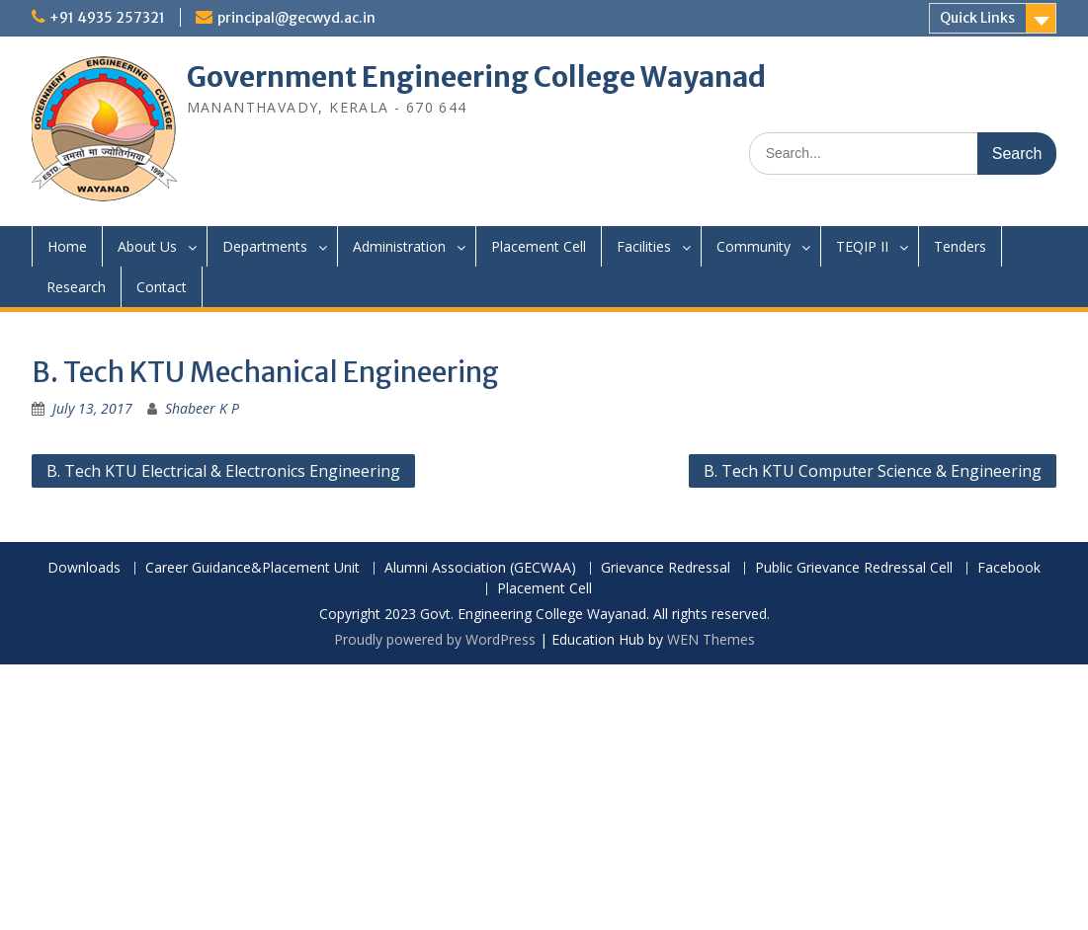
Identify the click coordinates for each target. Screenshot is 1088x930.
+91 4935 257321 (107, 18)
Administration (399, 246)
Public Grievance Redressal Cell (854, 568)
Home (67, 246)
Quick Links (977, 18)
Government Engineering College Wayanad (476, 77)
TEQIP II (862, 246)
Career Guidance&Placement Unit (252, 568)
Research (76, 286)
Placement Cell (538, 246)
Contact (161, 286)
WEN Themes (711, 639)
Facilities (644, 246)
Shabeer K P (202, 408)
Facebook (1009, 568)
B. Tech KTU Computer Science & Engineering (873, 471)
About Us (147, 246)
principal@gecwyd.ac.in (296, 18)
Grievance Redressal (665, 568)
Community (753, 246)
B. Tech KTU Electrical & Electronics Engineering (223, 471)
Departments (264, 246)
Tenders (960, 246)
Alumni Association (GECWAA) (480, 568)
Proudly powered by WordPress (435, 639)
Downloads (84, 568)
